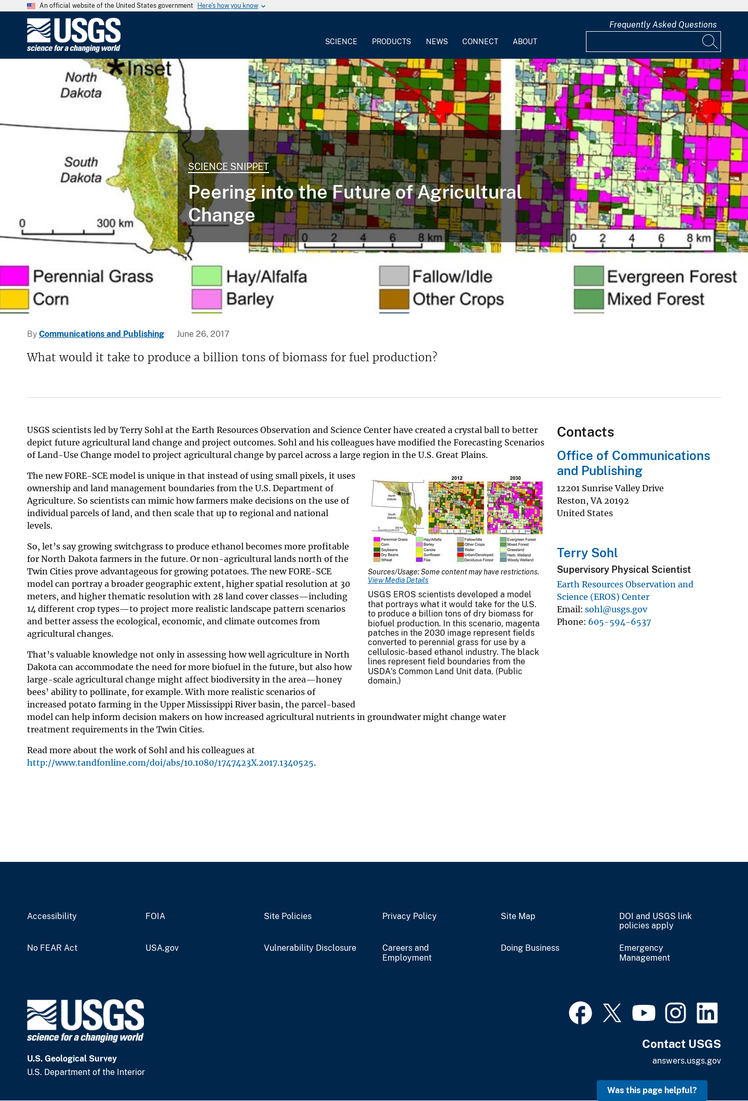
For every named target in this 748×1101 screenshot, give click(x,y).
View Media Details (398, 580)
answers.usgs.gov (686, 1061)
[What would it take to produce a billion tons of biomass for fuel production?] (374, 186)
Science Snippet (228, 166)
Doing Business (530, 948)
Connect (480, 41)
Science (341, 41)
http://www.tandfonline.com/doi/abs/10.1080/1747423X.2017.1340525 (170, 762)
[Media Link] (456, 521)
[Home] (74, 50)
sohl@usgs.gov (616, 609)
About (525, 41)
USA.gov (162, 948)
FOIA (155, 916)
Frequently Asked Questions (663, 25)
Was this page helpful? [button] (652, 1090)
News (437, 41)
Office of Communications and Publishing (633, 463)
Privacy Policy (409, 916)
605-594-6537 (619, 622)
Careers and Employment (407, 953)
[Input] (653, 41)
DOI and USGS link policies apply (655, 921)
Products (391, 41)
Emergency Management (644, 953)
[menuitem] (341, 35)
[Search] (710, 41)
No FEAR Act (52, 948)
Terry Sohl (587, 552)
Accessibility (52, 916)
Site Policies (288, 916)
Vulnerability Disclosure (310, 948)
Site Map (518, 916)
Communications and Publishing (101, 334)
